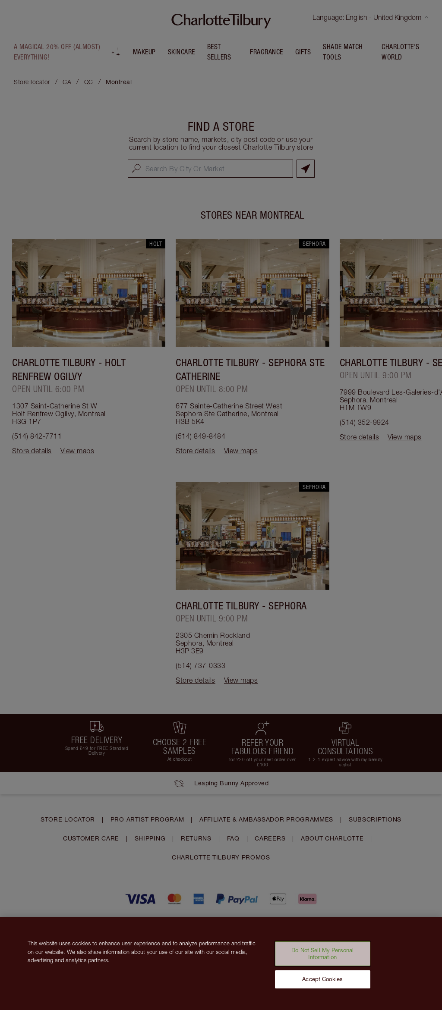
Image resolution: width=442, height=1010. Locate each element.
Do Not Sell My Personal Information (322, 960)
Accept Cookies (322, 985)
